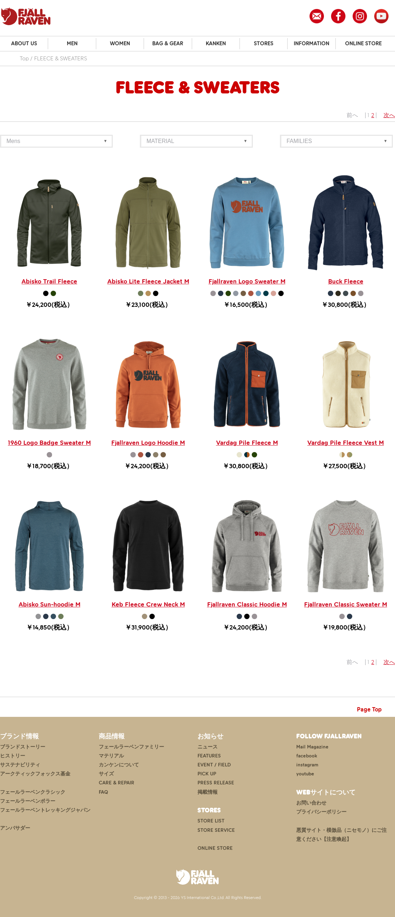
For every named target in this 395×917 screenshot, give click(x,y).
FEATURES (209, 756)
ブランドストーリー (22, 747)
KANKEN (216, 43)
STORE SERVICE (216, 830)
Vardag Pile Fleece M (247, 443)
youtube (305, 774)
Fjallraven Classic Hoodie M (247, 604)
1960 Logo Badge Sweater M (49, 443)
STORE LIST (211, 821)
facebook (306, 756)
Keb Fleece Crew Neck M (148, 604)
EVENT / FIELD (214, 765)
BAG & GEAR (167, 43)
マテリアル (111, 756)
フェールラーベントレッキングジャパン (45, 810)
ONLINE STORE (363, 43)
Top (24, 58)
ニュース (208, 747)
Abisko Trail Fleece (49, 281)
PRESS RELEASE (216, 783)
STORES (263, 43)
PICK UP (207, 774)
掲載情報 (208, 792)
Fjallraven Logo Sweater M (247, 281)
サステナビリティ (20, 765)
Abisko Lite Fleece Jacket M (148, 281)
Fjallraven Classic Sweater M (345, 604)
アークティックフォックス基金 (35, 774)
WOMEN (120, 43)
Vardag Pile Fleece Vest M (345, 443)
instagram (307, 765)
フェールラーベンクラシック (32, 792)
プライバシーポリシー (321, 812)
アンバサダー (15, 828)
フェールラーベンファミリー (131, 747)
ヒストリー (12, 756)
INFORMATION (311, 43)
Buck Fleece (345, 281)
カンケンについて (119, 765)
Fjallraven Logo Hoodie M (148, 443)
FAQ (103, 792)
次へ (389, 115)
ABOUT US (24, 43)
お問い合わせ (311, 803)
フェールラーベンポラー (27, 801)
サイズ (106, 774)
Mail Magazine (312, 747)
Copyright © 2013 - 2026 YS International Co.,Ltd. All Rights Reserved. (197, 897)
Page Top (369, 709)
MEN (72, 43)
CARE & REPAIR (116, 783)
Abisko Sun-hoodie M (49, 604)
